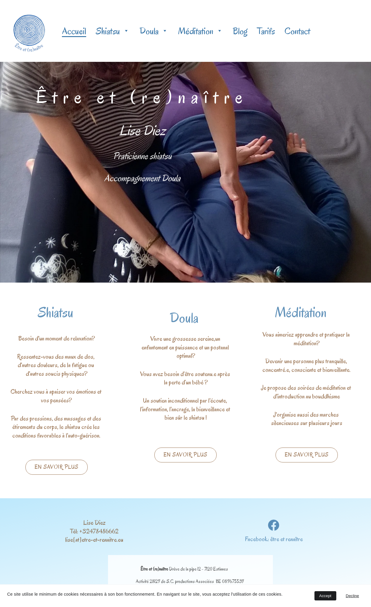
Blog (240, 31)
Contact (297, 31)
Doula (149, 31)
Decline (352, 596)
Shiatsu (108, 31)
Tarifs (266, 31)
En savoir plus (56, 467)
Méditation (195, 31)
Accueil (74, 31)
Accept (325, 596)
